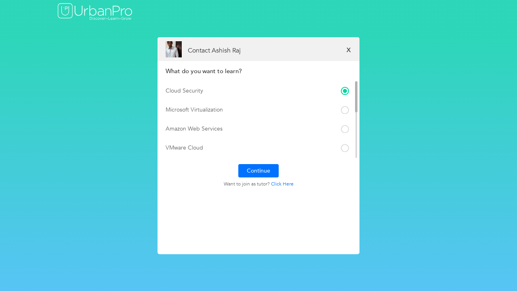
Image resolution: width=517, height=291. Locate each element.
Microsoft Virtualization (194, 110)
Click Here (282, 184)
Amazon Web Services (194, 129)
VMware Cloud (184, 148)
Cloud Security (184, 91)
